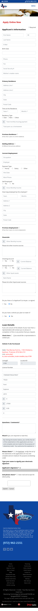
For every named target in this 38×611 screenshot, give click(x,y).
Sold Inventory (27, 576)
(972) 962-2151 (31, 1)
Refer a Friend (10, 570)
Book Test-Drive (10, 581)
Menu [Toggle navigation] (32, 6)
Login (5, 1)
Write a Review (27, 568)
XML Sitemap (27, 581)
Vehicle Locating (10, 585)
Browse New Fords (10, 576)
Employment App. (10, 574)
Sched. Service (27, 570)
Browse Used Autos (10, 578)
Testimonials (27, 566)
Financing (27, 564)
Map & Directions (27, 574)
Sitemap (27, 578)
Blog (10, 572)
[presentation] (19, 483)
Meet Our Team (10, 568)
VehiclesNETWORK (26, 594)
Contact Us (27, 572)
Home (10, 564)
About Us (10, 566)
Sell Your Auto (10, 583)
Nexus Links (27, 583)
